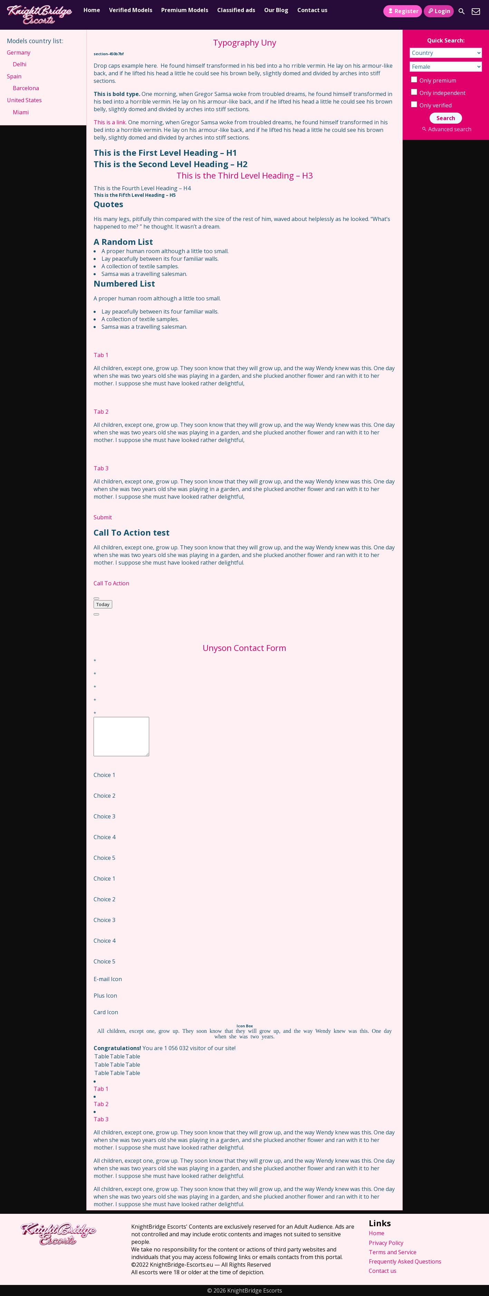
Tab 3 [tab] (101, 1119)
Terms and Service (392, 1252)
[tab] (244, 347)
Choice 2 (104, 795)
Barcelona (26, 88)
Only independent (438, 93)
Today (102, 604)
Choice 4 (104, 837)
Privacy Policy (386, 1243)
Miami (21, 112)
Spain (14, 76)
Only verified (431, 105)
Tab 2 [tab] (101, 1104)
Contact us (312, 10)
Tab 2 (101, 411)
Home (92, 10)
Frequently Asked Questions (405, 1261)
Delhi (19, 64)
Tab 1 (101, 355)
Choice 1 (104, 775)
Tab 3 (101, 468)
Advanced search (445, 129)
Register (402, 11)
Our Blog (276, 10)
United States (24, 100)
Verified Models (130, 10)
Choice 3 (104, 816)
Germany (18, 52)
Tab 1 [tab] (101, 1089)
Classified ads (236, 10)
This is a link (110, 122)
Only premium (433, 80)
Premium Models (184, 10)
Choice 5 (104, 858)
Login (438, 11)
